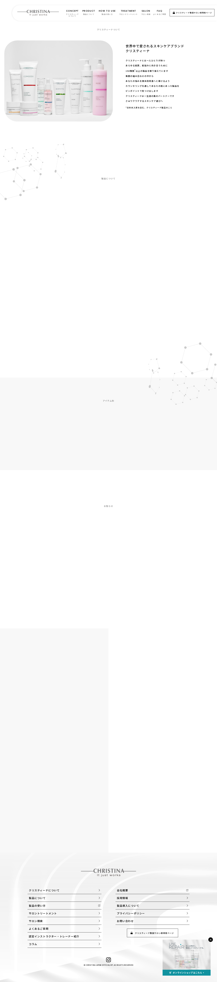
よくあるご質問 (38, 929)
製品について (37, 898)
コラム (33, 944)
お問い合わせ (125, 921)
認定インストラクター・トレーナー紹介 (54, 936)
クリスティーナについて (44, 890)
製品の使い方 (37, 906)
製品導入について (128, 906)
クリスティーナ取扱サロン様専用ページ (194, 12)
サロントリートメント (43, 913)
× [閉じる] (210, 939)
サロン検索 (36, 921)
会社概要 (122, 890)
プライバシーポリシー (131, 913)
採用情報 (122, 898)
